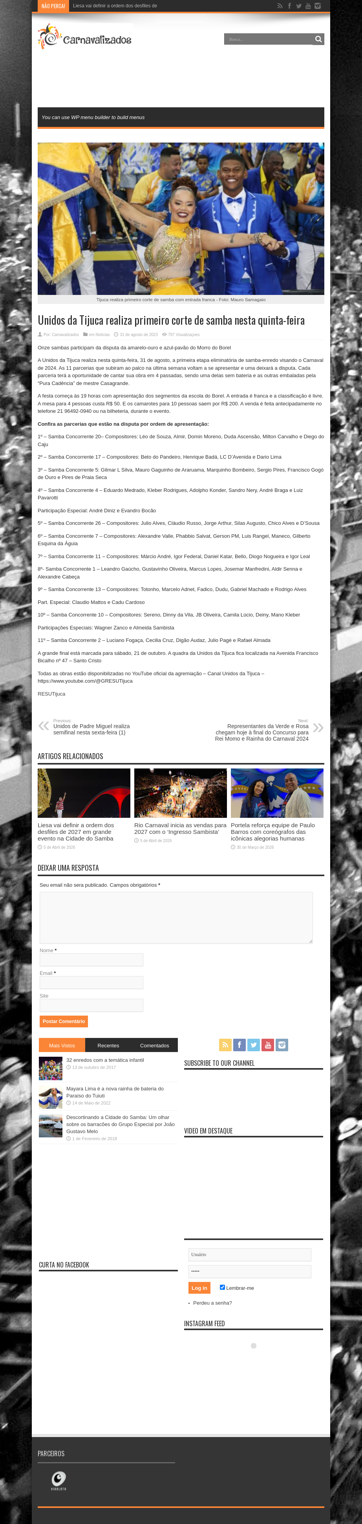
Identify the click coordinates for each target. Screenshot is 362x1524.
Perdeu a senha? (212, 1303)
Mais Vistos (62, 1046)
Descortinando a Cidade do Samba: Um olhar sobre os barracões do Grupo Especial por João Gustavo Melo (120, 1124)
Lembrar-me (237, 1288)
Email (46, 973)
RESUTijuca (51, 694)
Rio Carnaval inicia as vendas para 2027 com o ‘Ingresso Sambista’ (180, 828)
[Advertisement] (181, 80)
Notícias (103, 335)
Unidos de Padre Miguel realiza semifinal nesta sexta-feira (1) (101, 727)
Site (44, 996)
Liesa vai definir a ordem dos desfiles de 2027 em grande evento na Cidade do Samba (76, 832)
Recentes (108, 1046)
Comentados (154, 1046)
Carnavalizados (65, 335)
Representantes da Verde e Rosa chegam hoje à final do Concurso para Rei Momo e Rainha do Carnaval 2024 (260, 730)
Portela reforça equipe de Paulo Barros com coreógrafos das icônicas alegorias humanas (273, 832)
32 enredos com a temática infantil (105, 1060)
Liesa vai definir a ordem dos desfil (109, 6)
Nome (46, 950)
